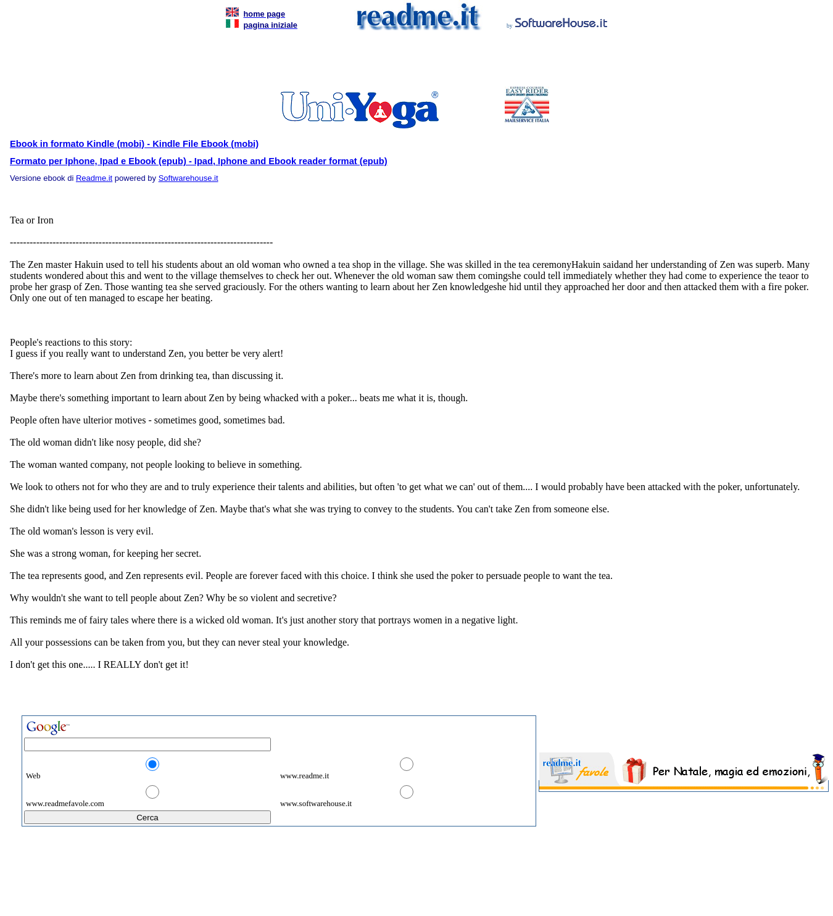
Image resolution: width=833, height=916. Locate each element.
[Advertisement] (414, 61)
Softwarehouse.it (188, 178)
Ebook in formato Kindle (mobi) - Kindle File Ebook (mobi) (134, 144)
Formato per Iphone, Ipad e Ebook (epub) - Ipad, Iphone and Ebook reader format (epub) (198, 161)
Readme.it (94, 178)
